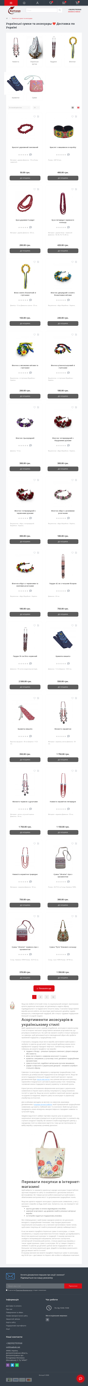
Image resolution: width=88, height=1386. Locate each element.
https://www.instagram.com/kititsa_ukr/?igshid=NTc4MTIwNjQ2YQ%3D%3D (47, 1319)
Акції (8, 1329)
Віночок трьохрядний (25, 438)
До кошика (25, 178)
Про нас (9, 1309)
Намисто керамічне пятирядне (63, 802)
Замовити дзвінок (74, 11)
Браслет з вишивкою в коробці (63, 147)
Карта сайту (11, 1322)
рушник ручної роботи (43, 1104)
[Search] (59, 10)
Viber (8, 1365)
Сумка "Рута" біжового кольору (63, 947)
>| (53, 997)
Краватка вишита (63, 656)
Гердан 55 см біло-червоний (25, 656)
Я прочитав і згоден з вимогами (27, 1290)
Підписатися (73, 1286)
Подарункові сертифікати (16, 1326)
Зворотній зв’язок (13, 1319)
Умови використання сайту (17, 1316)
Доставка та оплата (13, 1306)
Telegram (12, 1365)
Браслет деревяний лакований (25, 147)
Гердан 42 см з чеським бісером (63, 583)
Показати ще (44, 988)
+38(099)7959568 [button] (14, 1343)
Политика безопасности (24, 1290)
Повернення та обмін (14, 1312)
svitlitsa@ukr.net (13, 1347)
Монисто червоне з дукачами (25, 802)
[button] (37, 3)
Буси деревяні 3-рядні (25, 220)
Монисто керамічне (63, 729)
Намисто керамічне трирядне (25, 874)
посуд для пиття (43, 1079)
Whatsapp (17, 1365)
